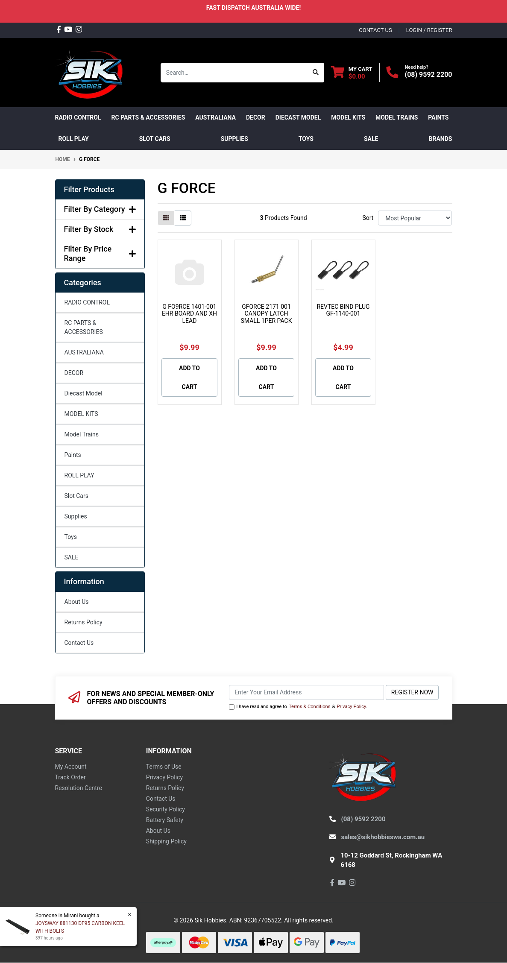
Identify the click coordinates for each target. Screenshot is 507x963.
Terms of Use (164, 766)
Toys (70, 536)
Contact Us (79, 642)
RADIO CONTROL (87, 302)
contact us (375, 30)
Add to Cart (189, 377)
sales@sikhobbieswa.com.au (383, 837)
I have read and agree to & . (298, 707)
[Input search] (234, 72)
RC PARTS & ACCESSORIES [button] (148, 117)
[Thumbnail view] (166, 218)
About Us (76, 601)
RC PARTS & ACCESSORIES (83, 327)
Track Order (70, 777)
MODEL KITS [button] (348, 117)
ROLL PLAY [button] (74, 138)
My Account (71, 766)
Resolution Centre (78, 787)
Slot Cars (76, 495)
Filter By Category (100, 209)
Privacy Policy (351, 706)
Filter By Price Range (100, 253)
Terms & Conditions (310, 706)
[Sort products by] (415, 218)
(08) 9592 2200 (428, 74)
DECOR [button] (255, 117)
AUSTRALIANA (84, 352)
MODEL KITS (81, 413)
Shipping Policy (166, 841)
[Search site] (316, 72)
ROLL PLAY (79, 475)
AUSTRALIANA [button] (215, 117)
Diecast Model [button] (298, 117)
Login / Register (429, 30)
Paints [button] (438, 117)
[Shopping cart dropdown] (352, 72)
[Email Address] (306, 692)
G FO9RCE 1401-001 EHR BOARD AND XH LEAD (189, 314)
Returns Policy (83, 622)
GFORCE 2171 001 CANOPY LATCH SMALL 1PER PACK (266, 314)
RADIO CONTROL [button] (78, 117)
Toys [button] (306, 138)
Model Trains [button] (396, 117)
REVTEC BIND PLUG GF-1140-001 (343, 310)
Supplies (75, 516)
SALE (371, 138)
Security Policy (165, 809)
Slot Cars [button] (154, 138)
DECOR (74, 372)
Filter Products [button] (89, 189)
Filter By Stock (100, 229)
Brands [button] (440, 138)
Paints (72, 454)
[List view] (182, 218)
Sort (367, 217)
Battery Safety (164, 820)
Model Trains (81, 434)
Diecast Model (83, 393)
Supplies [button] (234, 138)
